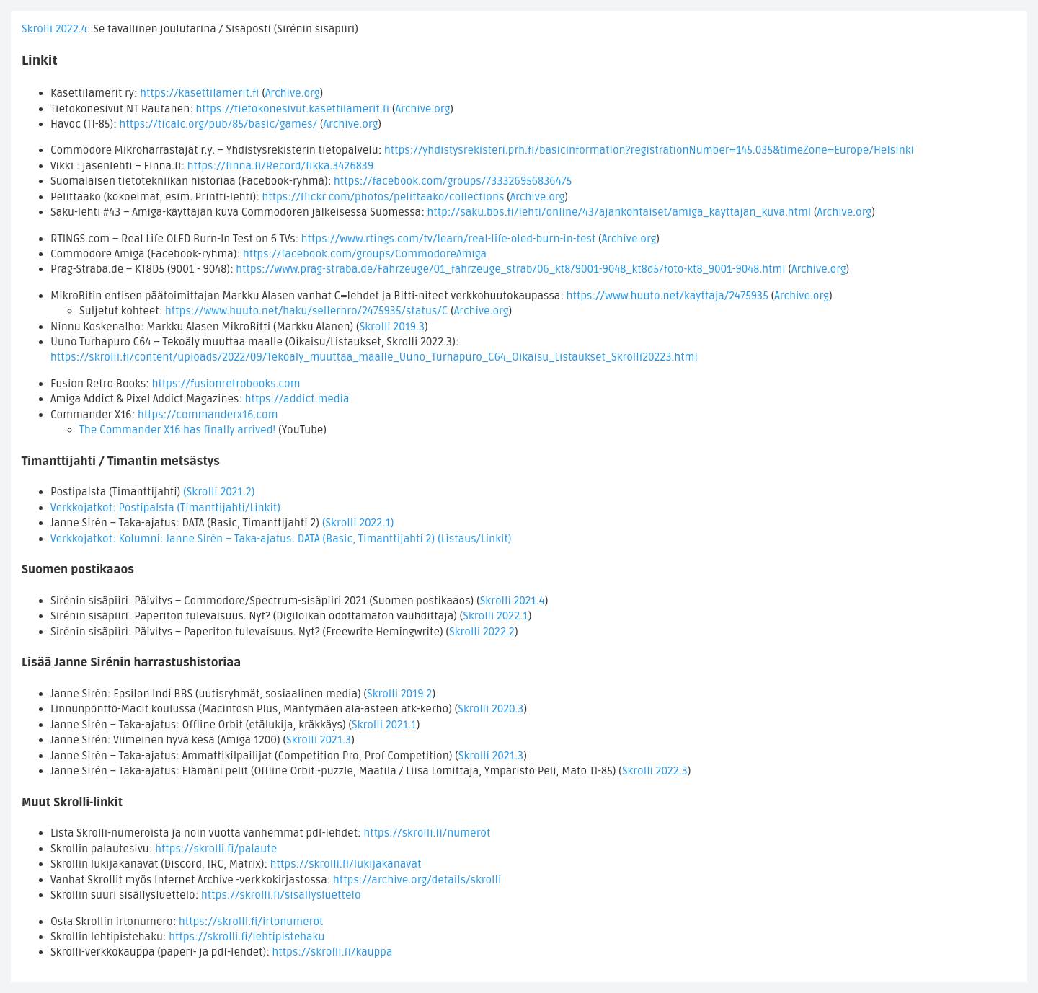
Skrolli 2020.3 (490, 708)
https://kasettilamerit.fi (199, 93)
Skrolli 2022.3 (655, 770)
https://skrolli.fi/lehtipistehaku (246, 936)
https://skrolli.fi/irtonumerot (251, 921)
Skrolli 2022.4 (54, 28)
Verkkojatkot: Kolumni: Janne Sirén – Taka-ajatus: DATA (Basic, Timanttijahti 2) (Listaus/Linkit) (281, 538)
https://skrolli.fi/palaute (216, 848)
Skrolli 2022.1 (495, 615)
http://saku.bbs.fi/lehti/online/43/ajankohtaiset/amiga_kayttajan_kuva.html (619, 212)
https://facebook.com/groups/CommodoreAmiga (365, 253)
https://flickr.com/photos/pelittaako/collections (383, 196)
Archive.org (292, 93)
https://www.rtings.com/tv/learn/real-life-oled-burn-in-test (448, 238)
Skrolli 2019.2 (399, 693)
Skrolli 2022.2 (482, 631)
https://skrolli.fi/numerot (426, 832)
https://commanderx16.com (208, 414)
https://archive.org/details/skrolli (417, 879)
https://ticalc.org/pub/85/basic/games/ (219, 124)
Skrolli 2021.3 (318, 739)
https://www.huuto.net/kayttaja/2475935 (667, 295)
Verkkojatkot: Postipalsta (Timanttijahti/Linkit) (165, 507)
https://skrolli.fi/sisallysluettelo (281, 894)
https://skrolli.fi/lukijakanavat (346, 863)
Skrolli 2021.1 (384, 724)
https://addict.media (297, 398)
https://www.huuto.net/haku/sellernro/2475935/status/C (306, 310)
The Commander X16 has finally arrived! (177, 429)
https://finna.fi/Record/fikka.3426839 (280, 165)
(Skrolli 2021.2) (219, 491)
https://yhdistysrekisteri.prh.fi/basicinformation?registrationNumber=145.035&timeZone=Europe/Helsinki (649, 150)
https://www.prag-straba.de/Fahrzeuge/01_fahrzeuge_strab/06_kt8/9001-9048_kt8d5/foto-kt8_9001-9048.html (510, 268)
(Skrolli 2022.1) (358, 522)
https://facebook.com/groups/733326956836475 (453, 181)
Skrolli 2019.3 (392, 326)
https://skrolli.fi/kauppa (332, 951)
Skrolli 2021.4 (512, 600)
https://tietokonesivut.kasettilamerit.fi (293, 108)
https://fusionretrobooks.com (226, 383)
